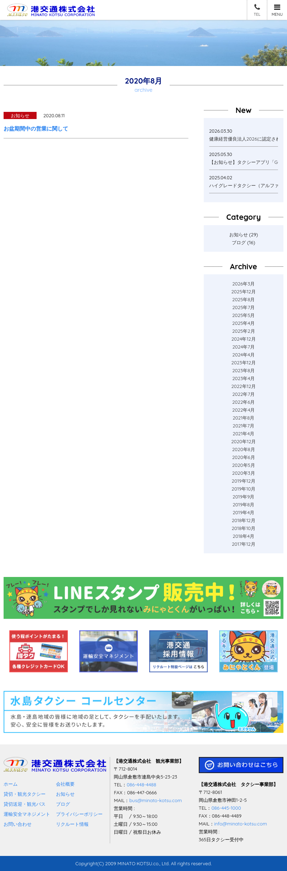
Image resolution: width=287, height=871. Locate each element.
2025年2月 (243, 331)
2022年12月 (243, 386)
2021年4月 (244, 433)
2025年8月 (243, 299)
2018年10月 (243, 528)
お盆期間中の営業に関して (36, 128)
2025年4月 (243, 323)
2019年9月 (243, 497)
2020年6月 (243, 457)
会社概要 (65, 784)
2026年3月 (243, 284)
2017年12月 (243, 544)
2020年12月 (243, 441)
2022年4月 (243, 410)
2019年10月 (244, 489)
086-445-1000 (226, 808)
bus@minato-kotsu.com (155, 800)
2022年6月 (243, 402)
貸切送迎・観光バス (25, 804)
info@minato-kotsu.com (240, 824)
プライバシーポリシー (79, 814)
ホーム (11, 784)
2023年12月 (243, 362)
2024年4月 (243, 355)
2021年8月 (243, 418)
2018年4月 (243, 536)
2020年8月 (243, 449)
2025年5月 (243, 315)
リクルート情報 (72, 824)
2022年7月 (243, 394)
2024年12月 (243, 339)
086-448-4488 (141, 784)
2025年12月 (243, 291)
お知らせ (238, 234)
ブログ (239, 242)
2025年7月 (243, 307)
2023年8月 (243, 370)
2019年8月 (243, 504)
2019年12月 (243, 481)
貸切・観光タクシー (25, 794)
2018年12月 (243, 520)
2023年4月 (243, 378)
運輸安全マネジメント (27, 814)
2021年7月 (243, 426)
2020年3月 (243, 473)
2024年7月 (243, 347)
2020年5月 (243, 465)
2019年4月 (243, 512)
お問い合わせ (18, 824)
